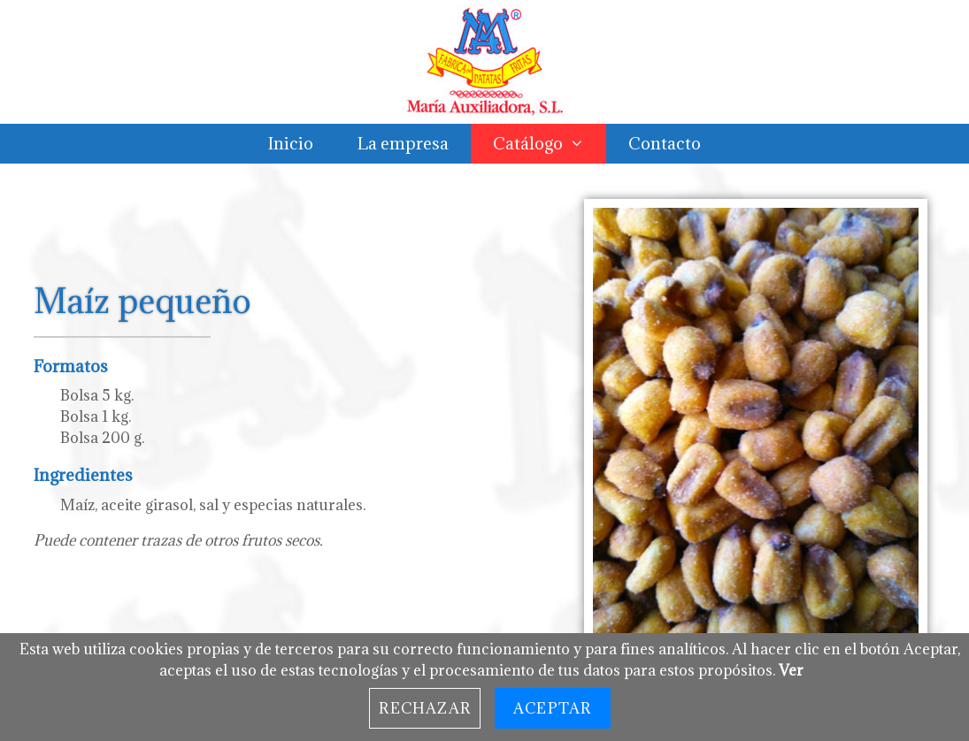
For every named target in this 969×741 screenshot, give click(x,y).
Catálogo (549, 144)
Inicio (290, 143)
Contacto (664, 143)
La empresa (403, 143)
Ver (791, 670)
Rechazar (425, 708)
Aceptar (552, 708)
